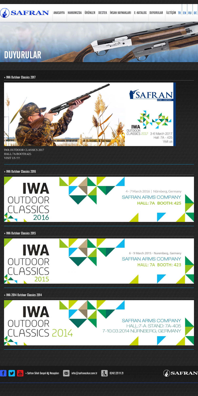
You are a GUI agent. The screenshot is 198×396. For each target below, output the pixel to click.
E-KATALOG (140, 13)
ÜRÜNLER (90, 13)
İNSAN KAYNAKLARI (120, 13)
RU (190, 13)
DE (195, 13)
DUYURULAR (156, 13)
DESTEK (102, 13)
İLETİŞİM (171, 13)
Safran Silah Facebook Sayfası (3, 373)
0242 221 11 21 (116, 373)
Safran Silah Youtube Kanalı (20, 373)
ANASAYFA (59, 13)
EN (184, 13)
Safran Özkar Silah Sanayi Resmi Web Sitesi (24, 13)
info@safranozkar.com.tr (84, 373)
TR (179, 13)
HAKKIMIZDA (75, 13)
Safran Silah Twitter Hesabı (11, 373)
